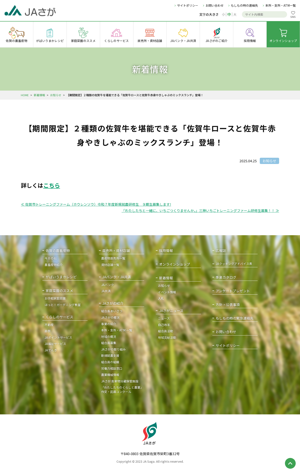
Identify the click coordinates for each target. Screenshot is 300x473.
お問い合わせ (215, 5)
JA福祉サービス (55, 344)
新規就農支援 (110, 355)
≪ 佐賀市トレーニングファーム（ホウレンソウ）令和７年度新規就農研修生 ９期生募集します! (96, 204)
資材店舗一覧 (110, 265)
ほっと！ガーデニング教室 (63, 305)
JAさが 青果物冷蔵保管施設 (119, 381)
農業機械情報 (110, 375)
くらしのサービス (59, 316)
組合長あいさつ (111, 311)
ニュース (164, 318)
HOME (25, 95)
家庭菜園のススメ (59, 290)
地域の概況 (108, 336)
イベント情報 (167, 292)
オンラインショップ (174, 264)
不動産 (49, 325)
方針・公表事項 (228, 304)
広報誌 (221, 250)
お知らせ (55, 95)
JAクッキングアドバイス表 (234, 264)
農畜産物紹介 (54, 265)
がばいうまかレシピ (61, 276)
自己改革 (164, 325)
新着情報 (39, 95)
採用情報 (166, 250)
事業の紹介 (108, 324)
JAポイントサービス (58, 337)
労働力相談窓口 (111, 368)
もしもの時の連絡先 (244, 5)
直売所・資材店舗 (116, 250)
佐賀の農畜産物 (58, 250)
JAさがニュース (171, 310)
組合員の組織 (110, 362)
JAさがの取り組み (113, 349)
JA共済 (106, 291)
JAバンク (107, 285)
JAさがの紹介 (112, 303)
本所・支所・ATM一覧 (280, 5)
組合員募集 (108, 343)
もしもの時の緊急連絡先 (235, 318)
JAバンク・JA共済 (116, 276)
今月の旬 (51, 258)
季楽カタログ (226, 277)
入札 (161, 298)
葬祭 (48, 331)
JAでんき (51, 350)
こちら (51, 185)
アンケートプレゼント (233, 290)
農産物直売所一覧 (113, 258)
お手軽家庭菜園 (55, 298)
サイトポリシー (187, 5)
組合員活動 (165, 331)
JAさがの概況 (110, 317)
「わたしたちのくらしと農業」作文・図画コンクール (122, 389)
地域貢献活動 (167, 337)
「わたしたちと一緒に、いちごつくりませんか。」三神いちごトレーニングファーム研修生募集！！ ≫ (200, 210)
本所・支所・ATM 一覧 (116, 330)
